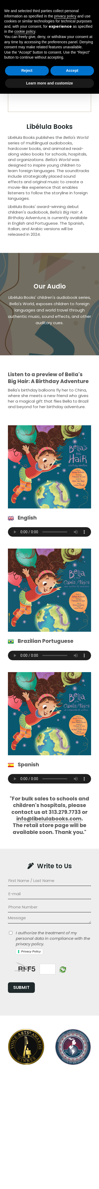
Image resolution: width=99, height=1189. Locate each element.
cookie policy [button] (24, 1127)
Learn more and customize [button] (49, 1178)
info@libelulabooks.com (49, 818)
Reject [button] (26, 1166)
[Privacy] (10, 933)
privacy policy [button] (65, 1111)
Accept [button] (72, 1166)
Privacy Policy (31, 951)
